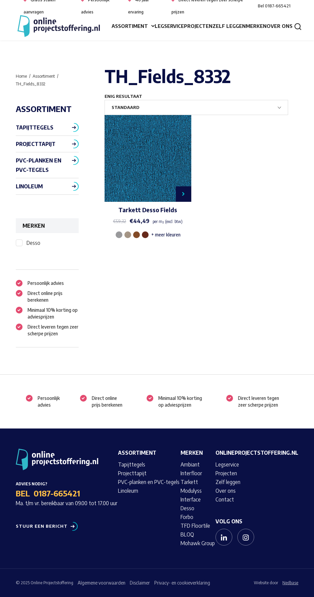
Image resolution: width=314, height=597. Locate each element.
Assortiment (130, 26)
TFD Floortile (195, 525)
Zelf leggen (229, 26)
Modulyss (191, 490)
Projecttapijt (35, 144)
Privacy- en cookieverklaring (182, 583)
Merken (256, 26)
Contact (224, 499)
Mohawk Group (198, 543)
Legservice (169, 26)
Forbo (187, 517)
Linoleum (29, 186)
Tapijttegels (34, 127)
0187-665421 (57, 493)
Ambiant (190, 464)
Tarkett (189, 482)
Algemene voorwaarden (101, 583)
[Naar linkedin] (223, 537)
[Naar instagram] (245, 537)
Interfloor (191, 473)
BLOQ (187, 534)
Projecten (198, 26)
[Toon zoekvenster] (297, 26)
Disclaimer (140, 583)
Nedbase (290, 582)
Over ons (279, 26)
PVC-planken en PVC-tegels (38, 165)
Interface (191, 499)
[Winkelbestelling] (196, 107)
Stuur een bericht (42, 526)
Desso (33, 242)
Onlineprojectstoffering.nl (256, 452)
